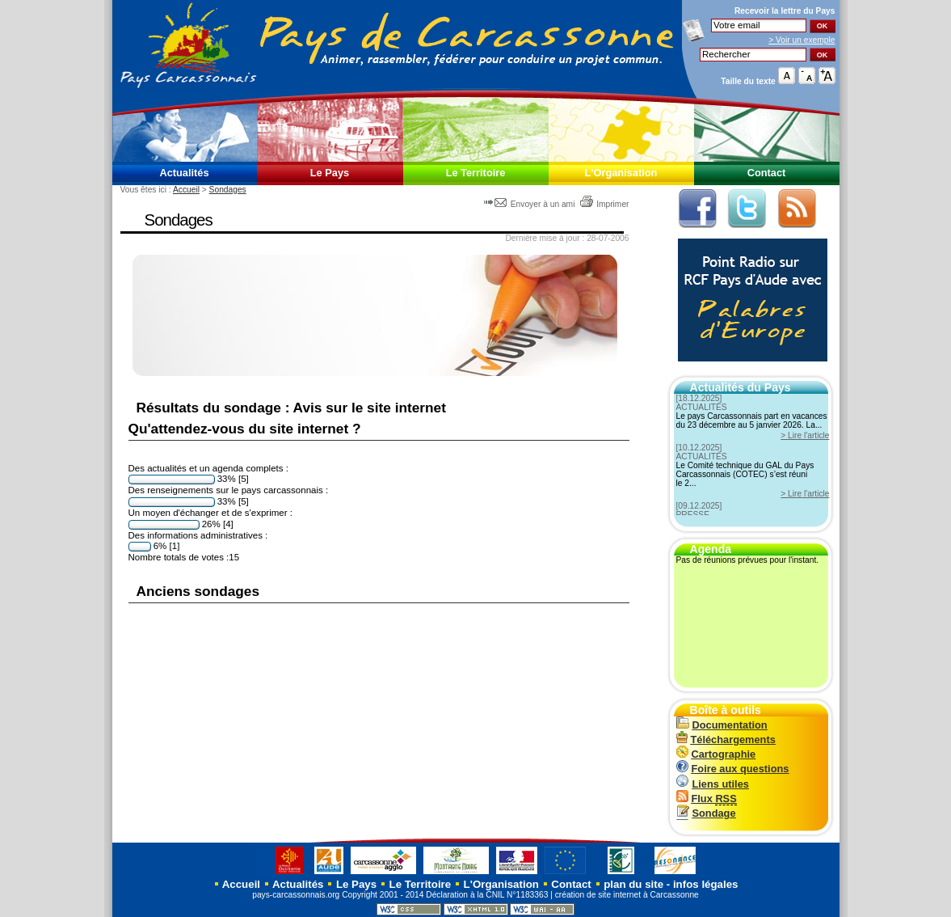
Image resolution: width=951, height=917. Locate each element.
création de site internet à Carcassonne (627, 894)
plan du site (633, 884)
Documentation (722, 725)
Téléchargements (726, 739)
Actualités (183, 173)
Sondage (706, 813)
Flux (706, 798)
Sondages (227, 189)
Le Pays (329, 173)
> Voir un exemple (801, 40)
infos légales (705, 884)
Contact (766, 173)
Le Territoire (476, 173)
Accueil (186, 189)
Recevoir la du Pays (784, 10)
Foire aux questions (732, 769)
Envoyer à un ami (530, 204)
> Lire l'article (805, 435)
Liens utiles (712, 784)
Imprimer (604, 204)
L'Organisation (621, 173)
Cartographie (716, 754)
